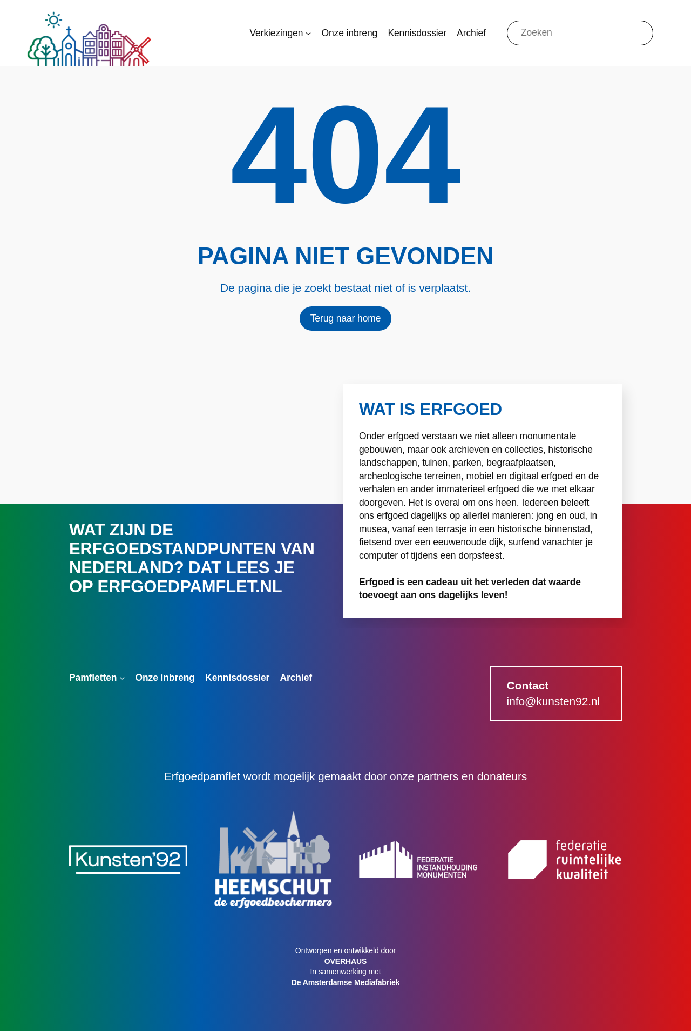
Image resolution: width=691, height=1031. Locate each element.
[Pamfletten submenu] (122, 677)
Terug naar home (345, 318)
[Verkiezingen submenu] (308, 33)
